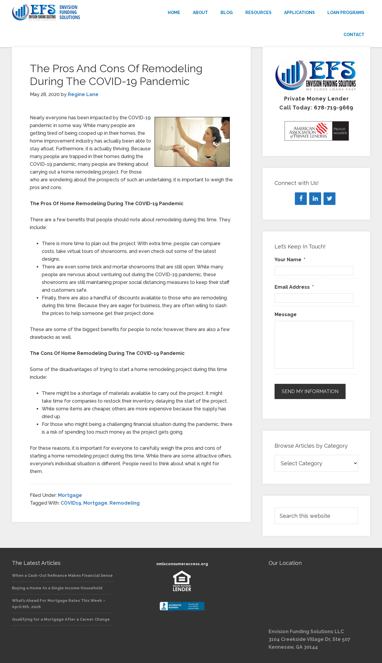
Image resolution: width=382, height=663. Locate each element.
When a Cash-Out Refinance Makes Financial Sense (62, 575)
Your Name (290, 259)
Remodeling (125, 503)
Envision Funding (65, 12)
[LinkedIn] (315, 198)
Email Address (294, 287)
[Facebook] (301, 198)
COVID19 (71, 503)
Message (286, 314)
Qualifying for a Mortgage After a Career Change (61, 619)
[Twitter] (329, 198)
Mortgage (70, 495)
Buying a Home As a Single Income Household (57, 588)
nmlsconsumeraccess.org (182, 564)
